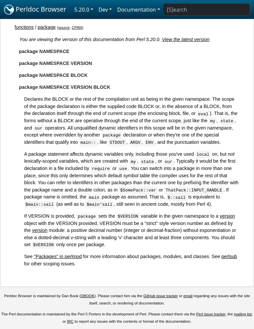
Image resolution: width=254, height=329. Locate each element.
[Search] (206, 9)
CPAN (77, 27)
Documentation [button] (136, 9)
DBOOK (88, 296)
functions (24, 27)
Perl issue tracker (210, 314)
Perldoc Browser (35, 10)
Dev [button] (103, 9)
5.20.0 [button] (81, 9)
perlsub (229, 256)
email (188, 296)
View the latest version (186, 39)
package (47, 27)
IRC (70, 321)
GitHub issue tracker (161, 296)
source (64, 27)
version (227, 216)
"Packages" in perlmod (58, 256)
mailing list (243, 314)
